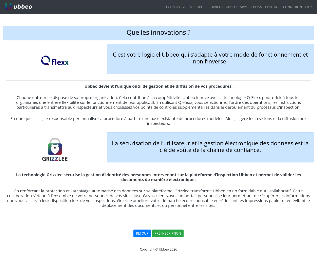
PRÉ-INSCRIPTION (168, 233)
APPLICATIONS (251, 7)
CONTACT (272, 7)
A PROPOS (197, 7)
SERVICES (216, 7)
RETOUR (142, 233)
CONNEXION (292, 7)
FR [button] (307, 7)
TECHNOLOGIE (175, 7)
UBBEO (231, 7)
